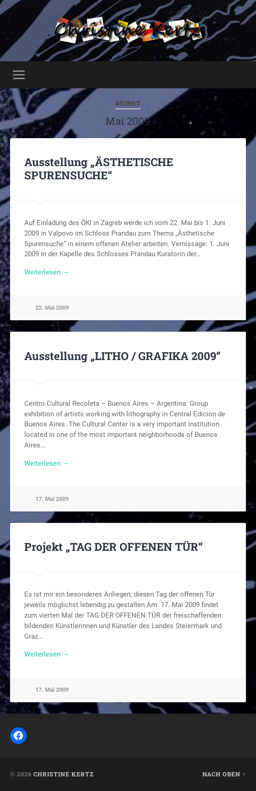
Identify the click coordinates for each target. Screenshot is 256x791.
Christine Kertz (63, 774)
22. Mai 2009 (52, 307)
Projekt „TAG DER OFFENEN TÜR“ (113, 546)
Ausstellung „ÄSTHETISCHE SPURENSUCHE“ (98, 169)
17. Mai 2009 (52, 498)
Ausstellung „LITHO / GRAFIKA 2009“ (122, 356)
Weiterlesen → (46, 272)
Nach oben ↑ (223, 774)
